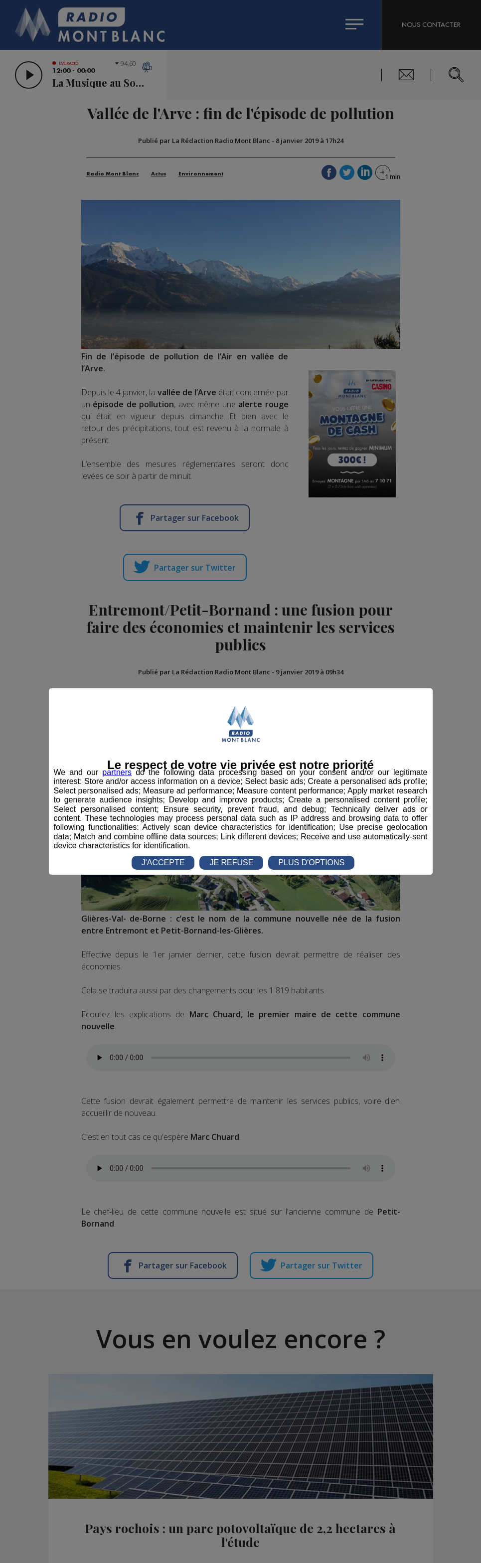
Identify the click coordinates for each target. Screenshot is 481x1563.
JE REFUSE (231, 862)
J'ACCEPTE (163, 862)
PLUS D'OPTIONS (311, 862)
